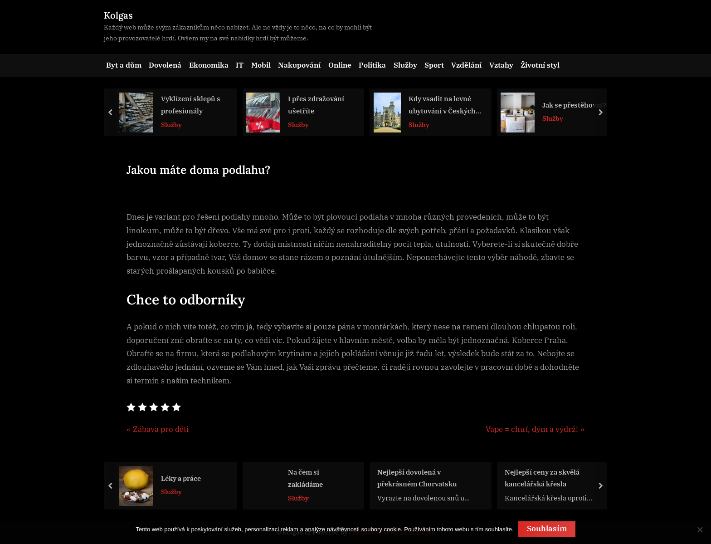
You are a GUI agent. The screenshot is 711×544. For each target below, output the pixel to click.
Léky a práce (181, 477)
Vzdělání (466, 64)
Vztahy (501, 64)
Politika (372, 64)
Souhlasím (547, 529)
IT (239, 64)
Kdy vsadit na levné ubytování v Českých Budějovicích (442, 106)
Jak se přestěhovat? (574, 104)
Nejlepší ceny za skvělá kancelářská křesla (542, 477)
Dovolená (165, 64)
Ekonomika (209, 64)
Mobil (261, 64)
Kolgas (118, 15)
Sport (434, 64)
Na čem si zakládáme (305, 478)
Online (339, 64)
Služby (405, 64)
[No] (699, 529)
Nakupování (299, 64)
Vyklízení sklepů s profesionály (190, 105)
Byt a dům (123, 64)
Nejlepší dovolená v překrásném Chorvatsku (417, 477)
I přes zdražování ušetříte (316, 105)
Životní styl (540, 64)
